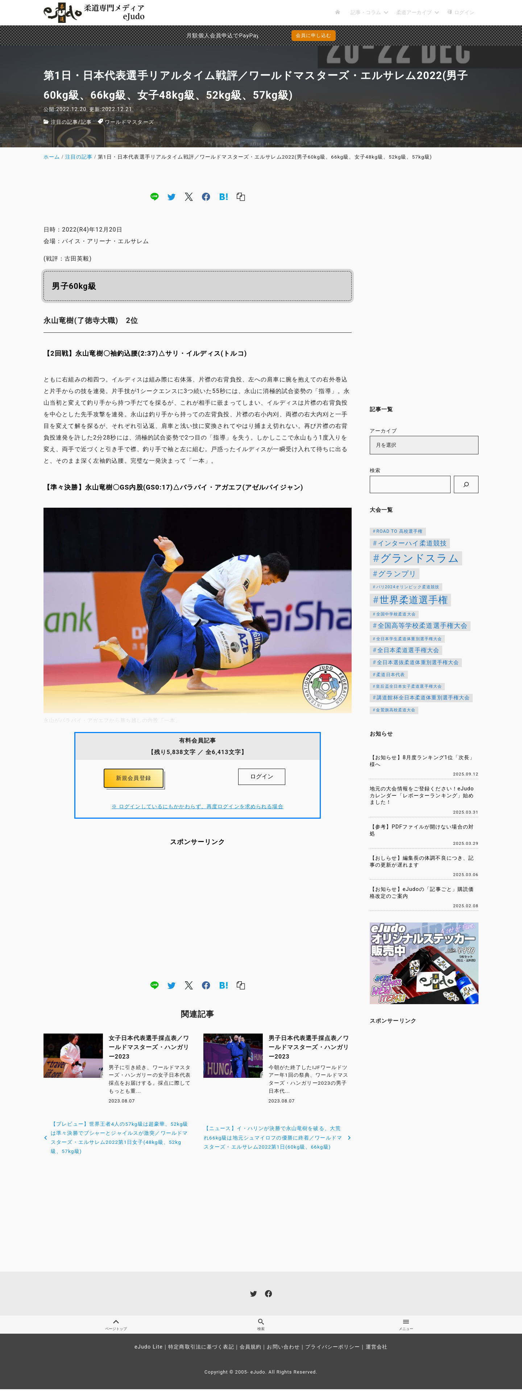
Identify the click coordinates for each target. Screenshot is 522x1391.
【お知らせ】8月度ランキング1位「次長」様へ (422, 761)
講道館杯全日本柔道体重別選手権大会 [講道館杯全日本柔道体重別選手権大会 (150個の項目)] (423, 697)
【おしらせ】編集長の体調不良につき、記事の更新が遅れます (422, 861)
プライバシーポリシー (332, 1349)
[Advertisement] (198, 915)
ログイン (261, 776)
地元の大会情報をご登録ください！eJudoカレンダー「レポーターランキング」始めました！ (422, 795)
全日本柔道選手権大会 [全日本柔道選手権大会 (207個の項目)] (408, 650)
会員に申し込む (314, 35)
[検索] (466, 484)
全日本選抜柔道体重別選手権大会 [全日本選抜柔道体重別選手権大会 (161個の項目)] (418, 662)
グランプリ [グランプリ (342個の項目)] (397, 573)
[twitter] (171, 196)
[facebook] (206, 196)
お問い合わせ (283, 1349)
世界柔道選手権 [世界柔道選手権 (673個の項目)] (414, 599)
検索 (375, 470)
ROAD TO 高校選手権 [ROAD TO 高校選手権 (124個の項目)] (399, 531)
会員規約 (250, 1349)
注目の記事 (64, 122)
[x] (189, 196)
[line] (154, 196)
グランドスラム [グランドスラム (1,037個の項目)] (419, 558)
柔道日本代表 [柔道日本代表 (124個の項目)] (390, 674)
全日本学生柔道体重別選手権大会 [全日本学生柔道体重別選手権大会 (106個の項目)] (409, 639)
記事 (86, 122)
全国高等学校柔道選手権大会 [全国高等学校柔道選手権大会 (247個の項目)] (423, 625)
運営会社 (377, 1349)
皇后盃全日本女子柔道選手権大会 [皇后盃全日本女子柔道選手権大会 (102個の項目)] (409, 686)
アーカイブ (383, 431)
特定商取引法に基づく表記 (201, 1349)
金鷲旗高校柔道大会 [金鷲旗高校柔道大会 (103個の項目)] (395, 710)
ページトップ (116, 1325)
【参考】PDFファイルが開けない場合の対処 (422, 830)
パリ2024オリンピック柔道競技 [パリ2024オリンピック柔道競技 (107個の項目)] (408, 587)
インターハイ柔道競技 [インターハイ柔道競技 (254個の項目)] (412, 543)
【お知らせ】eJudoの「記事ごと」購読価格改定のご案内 (422, 892)
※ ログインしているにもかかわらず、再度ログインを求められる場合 (197, 809)
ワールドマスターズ (129, 122)
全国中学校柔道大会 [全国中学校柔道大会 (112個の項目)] (396, 614)
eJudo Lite (148, 1349)
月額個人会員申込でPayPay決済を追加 (199, 35)
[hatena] (224, 196)
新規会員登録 (133, 779)
